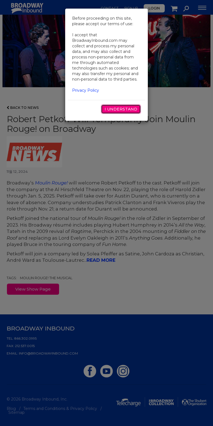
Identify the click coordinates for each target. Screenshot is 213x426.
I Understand (121, 109)
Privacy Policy (85, 90)
